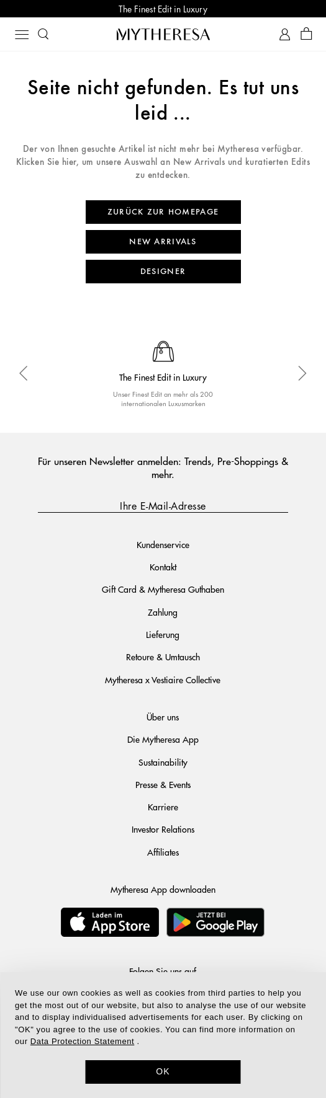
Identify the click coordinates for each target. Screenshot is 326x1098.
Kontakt (163, 566)
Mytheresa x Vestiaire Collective (162, 679)
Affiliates (163, 852)
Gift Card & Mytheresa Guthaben (163, 589)
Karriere (163, 806)
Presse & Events (163, 784)
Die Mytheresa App (163, 739)
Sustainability (163, 762)
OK (163, 1071)
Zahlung (163, 612)
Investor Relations (163, 829)
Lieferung (162, 634)
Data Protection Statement (82, 1041)
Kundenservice (163, 544)
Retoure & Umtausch (163, 656)
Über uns (163, 717)
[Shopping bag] (306, 34)
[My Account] (285, 34)
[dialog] (163, 1035)
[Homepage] (163, 34)
